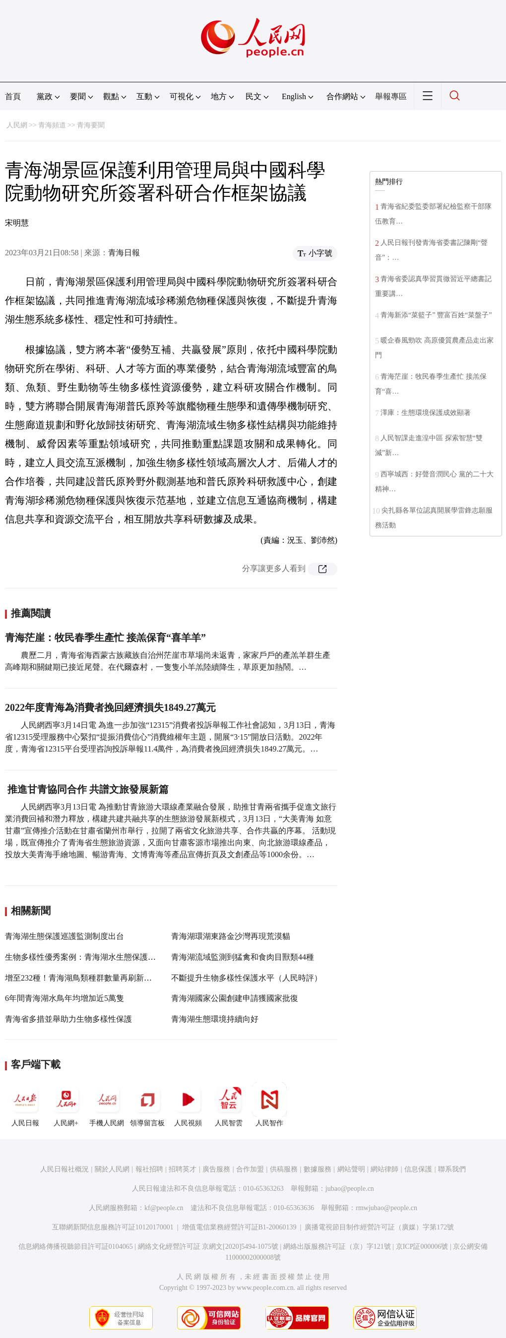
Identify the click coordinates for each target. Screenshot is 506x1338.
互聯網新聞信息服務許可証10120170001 (113, 1227)
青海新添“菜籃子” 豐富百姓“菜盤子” (436, 315)
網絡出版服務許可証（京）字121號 (337, 1246)
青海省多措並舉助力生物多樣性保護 (68, 1019)
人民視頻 (188, 1104)
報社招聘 (149, 1169)
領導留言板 (147, 1104)
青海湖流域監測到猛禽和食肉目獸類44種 (242, 957)
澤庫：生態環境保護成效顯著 (425, 412)
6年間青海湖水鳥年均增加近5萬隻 (64, 998)
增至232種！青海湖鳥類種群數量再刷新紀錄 (82, 978)
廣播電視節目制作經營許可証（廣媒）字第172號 (379, 1227)
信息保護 (418, 1169)
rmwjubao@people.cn (386, 1208)
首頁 (13, 96)
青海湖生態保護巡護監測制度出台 (64, 936)
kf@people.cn (164, 1208)
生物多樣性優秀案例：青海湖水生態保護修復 (84, 957)
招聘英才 (182, 1169)
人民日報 (25, 1104)
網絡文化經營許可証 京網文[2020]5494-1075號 (208, 1246)
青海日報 (124, 252)
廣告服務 (216, 1169)
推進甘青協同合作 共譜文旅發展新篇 (87, 789)
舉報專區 (391, 96)
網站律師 (384, 1169)
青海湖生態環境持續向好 (214, 1019)
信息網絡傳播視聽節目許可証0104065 (75, 1246)
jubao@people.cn (349, 1188)
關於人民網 (112, 1169)
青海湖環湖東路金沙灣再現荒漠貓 (230, 936)
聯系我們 (452, 1169)
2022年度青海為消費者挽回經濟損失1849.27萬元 (110, 707)
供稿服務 (284, 1169)
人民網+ (66, 1104)
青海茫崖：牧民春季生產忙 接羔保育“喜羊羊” (105, 637)
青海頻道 (52, 125)
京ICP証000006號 (422, 1246)
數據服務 (317, 1169)
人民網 (16, 125)
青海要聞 (91, 125)
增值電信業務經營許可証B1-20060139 (239, 1227)
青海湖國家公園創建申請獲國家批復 (234, 998)
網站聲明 (351, 1169)
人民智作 (269, 1104)
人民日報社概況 (64, 1169)
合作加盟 (250, 1169)
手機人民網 (106, 1104)
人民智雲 (228, 1104)
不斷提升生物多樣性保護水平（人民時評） (246, 978)
